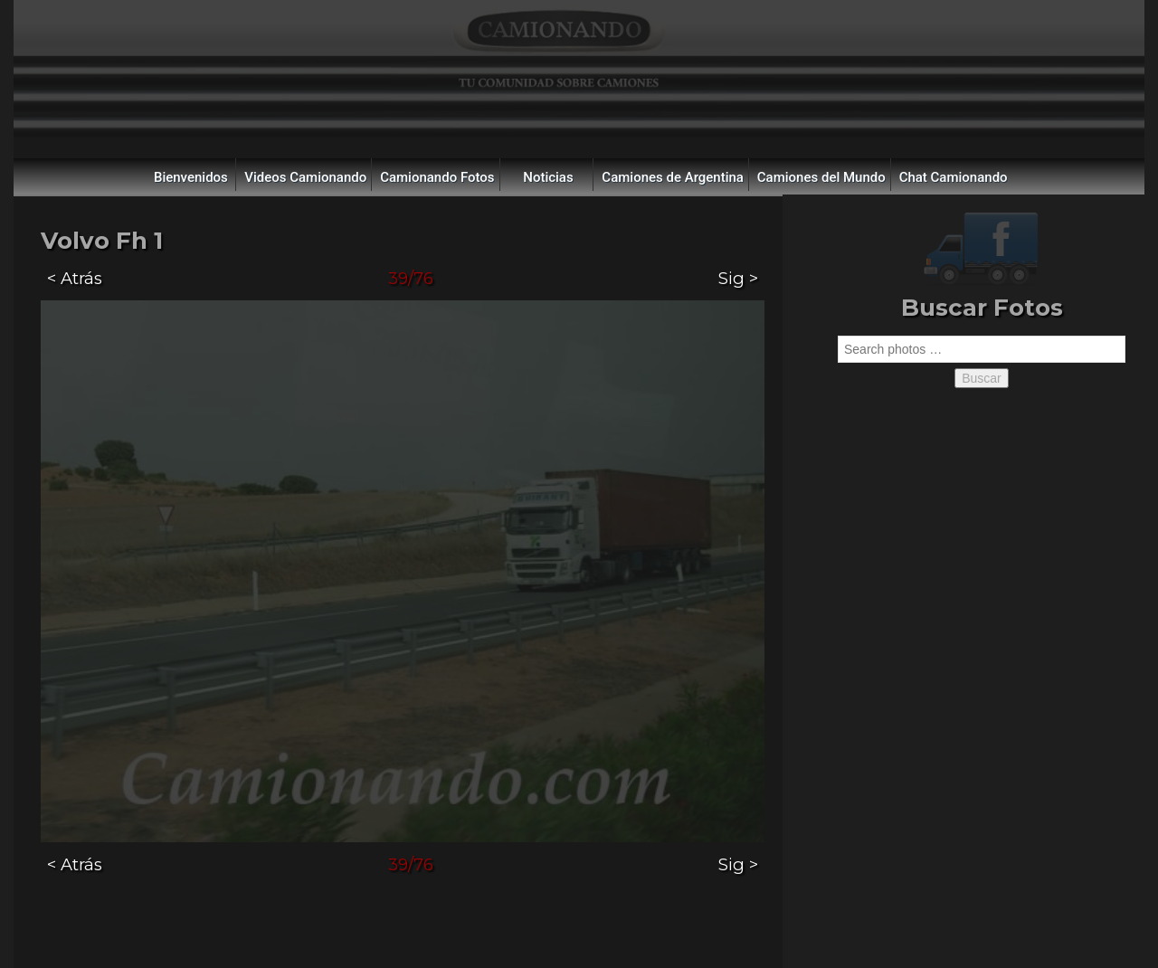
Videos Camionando (305, 177)
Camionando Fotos (437, 177)
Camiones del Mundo (821, 177)
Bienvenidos (191, 177)
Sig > (738, 278)
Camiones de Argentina (673, 177)
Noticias (548, 177)
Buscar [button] (981, 378)
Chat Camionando (953, 177)
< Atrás (74, 278)
